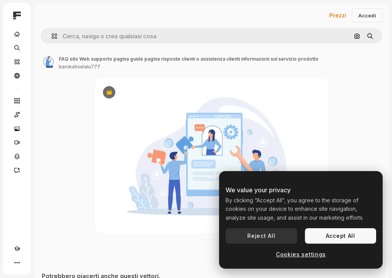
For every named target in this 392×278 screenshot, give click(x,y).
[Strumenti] (17, 101)
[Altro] (17, 262)
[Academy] (17, 248)
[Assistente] (17, 170)
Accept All (340, 235)
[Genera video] (17, 142)
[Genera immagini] (17, 128)
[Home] (17, 34)
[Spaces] (17, 114)
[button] (51, 36)
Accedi (367, 15)
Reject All (261, 235)
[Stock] (17, 62)
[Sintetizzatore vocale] (17, 156)
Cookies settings (301, 254)
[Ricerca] (17, 48)
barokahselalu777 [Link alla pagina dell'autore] (79, 67)
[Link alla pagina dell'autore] (49, 62)
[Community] (17, 76)
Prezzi (337, 15)
